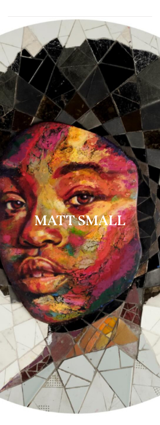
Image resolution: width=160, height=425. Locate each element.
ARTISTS (37, 8)
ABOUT (55, 8)
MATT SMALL (80, 220)
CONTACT (106, 8)
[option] (80, 212)
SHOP (123, 8)
